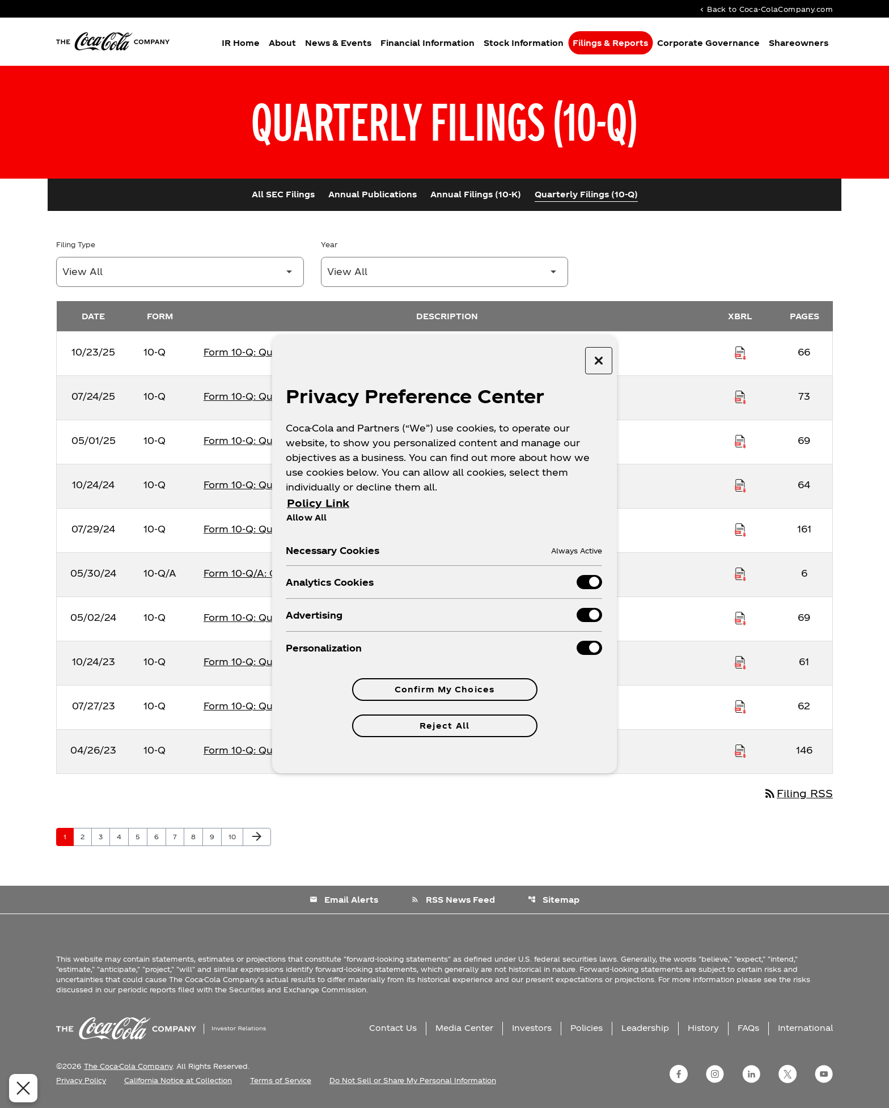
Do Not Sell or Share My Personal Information (412, 1080)
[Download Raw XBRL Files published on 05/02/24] (740, 617)
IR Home (241, 43)
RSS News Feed (453, 899)
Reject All (444, 725)
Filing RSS (798, 793)
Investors (532, 1028)
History (703, 1028)
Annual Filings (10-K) (475, 194)
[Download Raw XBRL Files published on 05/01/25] (740, 440)
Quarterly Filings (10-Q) (586, 194)
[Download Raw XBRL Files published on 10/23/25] (740, 352)
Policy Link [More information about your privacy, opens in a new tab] (318, 503)
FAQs (748, 1028)
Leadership (645, 1028)
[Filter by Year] (445, 272)
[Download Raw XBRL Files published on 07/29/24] (740, 529)
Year (329, 244)
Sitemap (553, 899)
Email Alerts (344, 899)
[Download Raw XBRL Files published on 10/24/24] (740, 485)
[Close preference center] (598, 360)
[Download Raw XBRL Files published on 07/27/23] (740, 706)
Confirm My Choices (444, 689)
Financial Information (427, 43)
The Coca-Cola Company (128, 1066)
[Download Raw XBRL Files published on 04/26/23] (740, 750)
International (805, 1028)
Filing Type (75, 244)
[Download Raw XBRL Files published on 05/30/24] (740, 573)
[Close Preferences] (18, 1088)
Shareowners (798, 43)
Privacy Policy (81, 1080)
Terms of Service (280, 1080)
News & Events (338, 43)
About (282, 43)
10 (235, 836)
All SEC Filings (283, 194)
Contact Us (393, 1028)
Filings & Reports (610, 43)
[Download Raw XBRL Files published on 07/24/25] (740, 396)
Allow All (306, 517)
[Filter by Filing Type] (180, 272)
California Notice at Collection (178, 1080)
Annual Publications (372, 194)
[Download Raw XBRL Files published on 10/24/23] (740, 662)
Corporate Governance (708, 43)
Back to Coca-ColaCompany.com (765, 8)
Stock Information (524, 43)
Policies (586, 1028)
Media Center (464, 1028)
